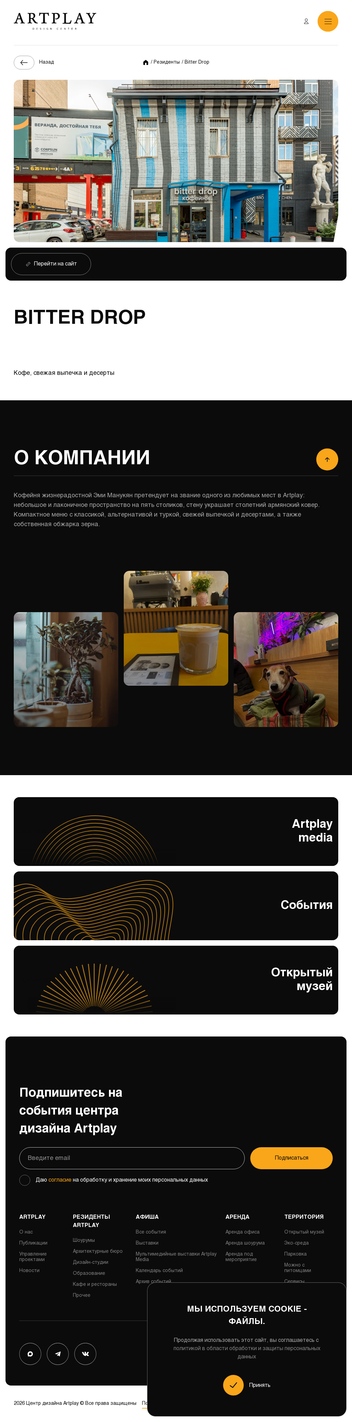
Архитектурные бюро (98, 1251)
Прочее (81, 1295)
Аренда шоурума (245, 1243)
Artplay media (176, 840)
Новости (29, 1271)
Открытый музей (176, 988)
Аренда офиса (243, 1232)
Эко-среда (296, 1243)
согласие (60, 1180)
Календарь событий (159, 1271)
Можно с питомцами (297, 1268)
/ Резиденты (165, 62)
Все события (151, 1232)
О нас (26, 1232)
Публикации (33, 1243)
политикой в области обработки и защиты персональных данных (247, 1352)
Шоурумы (84, 1240)
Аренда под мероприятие (241, 1257)
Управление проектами (33, 1257)
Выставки (147, 1243)
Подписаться (291, 1158)
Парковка (295, 1254)
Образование (89, 1273)
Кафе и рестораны (95, 1284)
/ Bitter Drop (195, 62)
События (176, 909)
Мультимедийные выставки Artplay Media (176, 1257)
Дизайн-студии (90, 1262)
